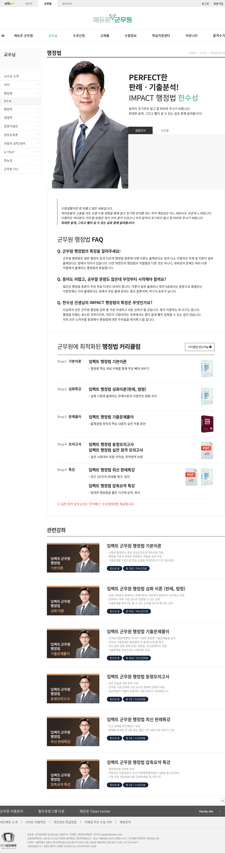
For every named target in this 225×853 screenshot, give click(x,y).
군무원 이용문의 (11, 811)
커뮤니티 (192, 35)
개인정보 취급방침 (65, 821)
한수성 (7, 101)
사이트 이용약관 (35, 821)
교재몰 (104, 35)
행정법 (21, 93)
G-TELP (21, 151)
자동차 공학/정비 (21, 143)
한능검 (21, 160)
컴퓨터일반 (21, 126)
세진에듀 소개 (9, 821)
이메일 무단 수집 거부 (98, 821)
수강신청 (79, 35)
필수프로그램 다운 (51, 811)
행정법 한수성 (218, 53)
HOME (192, 53)
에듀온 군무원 (23, 35)
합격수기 (219, 35)
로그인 (205, 3)
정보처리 (67, 3)
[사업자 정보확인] (66, 838)
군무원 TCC (11, 169)
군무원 (48, 3)
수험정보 (131, 35)
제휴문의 (125, 821)
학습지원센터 (161, 35)
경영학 (21, 117)
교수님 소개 (11, 76)
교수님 (52, 35)
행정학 (21, 109)
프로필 (165, 130)
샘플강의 (140, 130)
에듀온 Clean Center (95, 811)
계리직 (28, 3)
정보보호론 (21, 134)
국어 (21, 84)
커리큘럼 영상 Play (200, 347)
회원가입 (218, 3)
